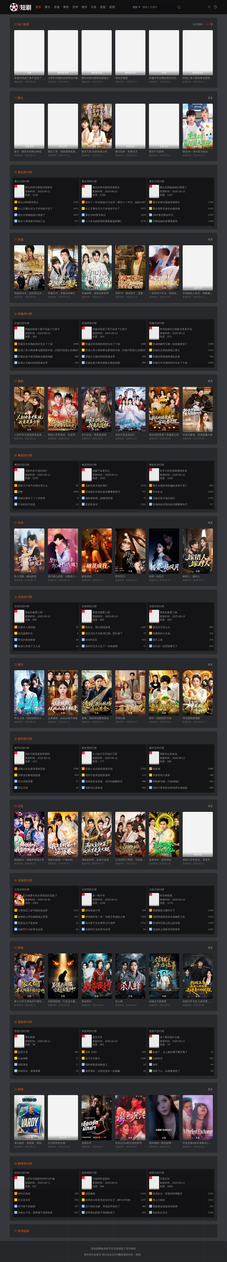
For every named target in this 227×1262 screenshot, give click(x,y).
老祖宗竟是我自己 (125, 434)
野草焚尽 (120, 576)
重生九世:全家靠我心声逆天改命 (97, 151)
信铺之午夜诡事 (157, 1001)
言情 (75, 7)
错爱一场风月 (156, 576)
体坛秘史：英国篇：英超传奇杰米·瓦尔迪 (29, 1142)
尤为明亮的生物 (56, 1142)
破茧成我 (87, 576)
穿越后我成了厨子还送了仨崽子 (29, 78)
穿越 (57, 7)
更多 (210, 97)
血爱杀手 (87, 1142)
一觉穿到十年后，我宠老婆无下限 (164, 293)
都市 (84, 7)
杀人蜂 (119, 1001)
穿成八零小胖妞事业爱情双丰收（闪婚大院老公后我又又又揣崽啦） (198, 78)
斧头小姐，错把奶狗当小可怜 (29, 718)
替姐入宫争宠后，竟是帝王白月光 (63, 434)
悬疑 (103, 7)
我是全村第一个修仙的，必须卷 (63, 859)
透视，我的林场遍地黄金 (95, 718)
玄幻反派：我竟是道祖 (94, 434)
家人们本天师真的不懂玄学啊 (29, 1001)
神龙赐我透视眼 (191, 718)
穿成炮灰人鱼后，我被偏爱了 (198, 293)
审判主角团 (121, 78)
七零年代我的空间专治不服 (63, 78)
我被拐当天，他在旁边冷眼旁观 (29, 293)
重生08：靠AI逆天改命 (195, 151)
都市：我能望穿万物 (160, 718)
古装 (93, 7)
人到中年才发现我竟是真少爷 (29, 434)
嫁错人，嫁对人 (191, 576)
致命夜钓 (87, 1001)
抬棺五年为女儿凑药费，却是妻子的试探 (198, 1001)
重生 (47, 7)
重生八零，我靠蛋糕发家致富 (63, 151)
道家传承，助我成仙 (160, 859)
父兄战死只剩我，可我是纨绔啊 (130, 859)
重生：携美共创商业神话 (27, 151)
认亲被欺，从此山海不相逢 (63, 718)
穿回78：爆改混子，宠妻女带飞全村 (130, 293)
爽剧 (66, 7)
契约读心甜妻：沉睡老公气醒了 (63, 576)
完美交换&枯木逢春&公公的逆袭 (198, 1142)
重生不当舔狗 (156, 151)
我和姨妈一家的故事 (160, 1142)
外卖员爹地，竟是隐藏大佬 (197, 434)
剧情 (112, 7)
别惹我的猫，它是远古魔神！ (63, 1001)
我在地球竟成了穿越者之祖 (164, 434)
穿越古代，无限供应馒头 (61, 293)
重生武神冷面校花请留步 (95, 78)
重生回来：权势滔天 (126, 151)
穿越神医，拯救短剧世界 (95, 293)
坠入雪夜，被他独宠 (25, 576)
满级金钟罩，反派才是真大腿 (97, 859)
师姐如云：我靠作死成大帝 (29, 859)
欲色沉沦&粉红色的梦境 (128, 1142)
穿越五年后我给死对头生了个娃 (164, 78)
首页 (38, 7)
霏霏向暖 (120, 718)
